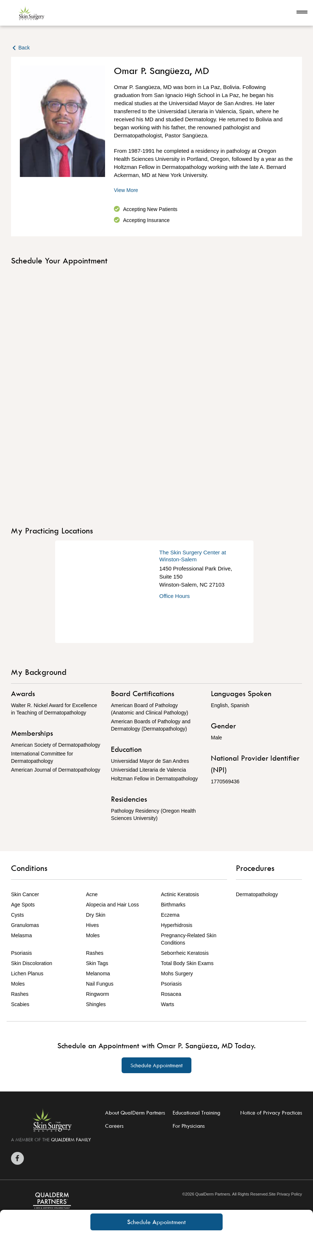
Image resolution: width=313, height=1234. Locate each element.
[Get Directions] (107, 592)
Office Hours (174, 596)
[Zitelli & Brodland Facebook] (17, 1158)
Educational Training (196, 1112)
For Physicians (189, 1125)
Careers (114, 1125)
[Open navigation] (301, 12)
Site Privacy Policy (285, 1194)
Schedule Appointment (156, 1222)
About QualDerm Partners (135, 1112)
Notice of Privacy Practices (271, 1112)
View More (126, 190)
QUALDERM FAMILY (71, 1139)
